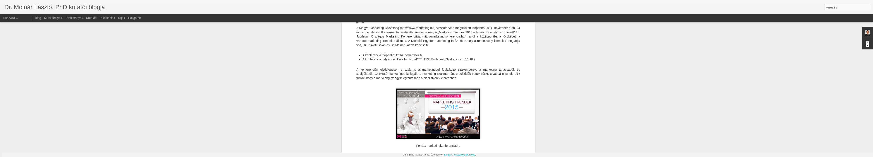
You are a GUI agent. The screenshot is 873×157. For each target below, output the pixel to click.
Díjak (121, 18)
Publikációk (107, 18)
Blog (38, 18)
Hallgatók (134, 18)
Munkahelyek (53, 18)
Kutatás (91, 18)
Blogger (448, 154)
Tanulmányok (74, 18)
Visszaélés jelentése (464, 154)
